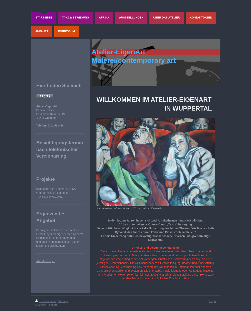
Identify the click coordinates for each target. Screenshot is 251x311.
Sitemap (63, 301)
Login (212, 301)
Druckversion (45, 301)
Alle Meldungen (45, 261)
